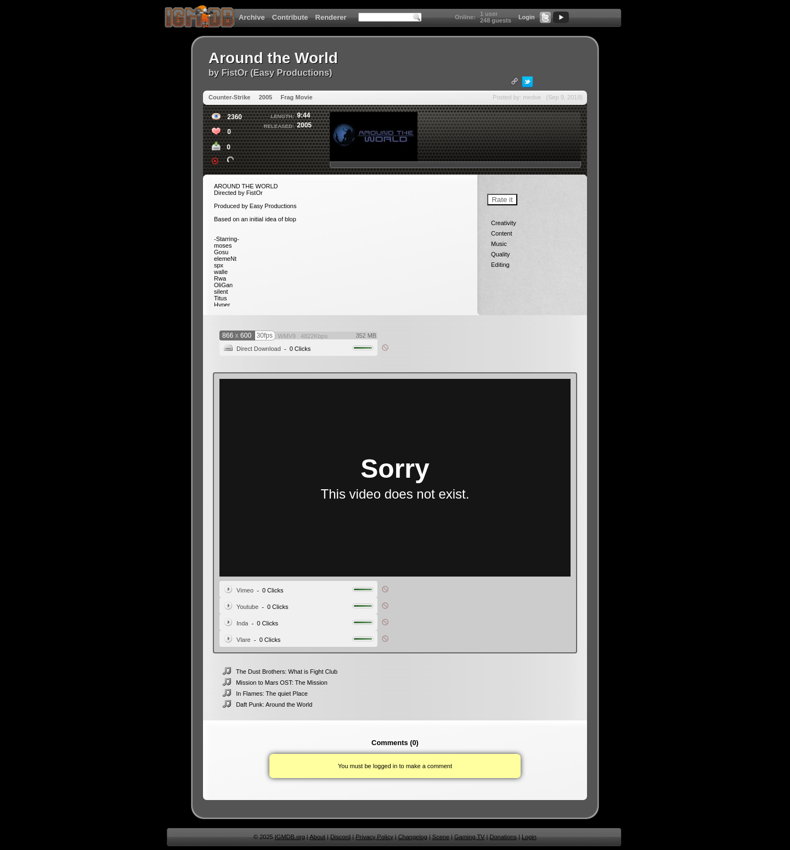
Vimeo (244, 590)
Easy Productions (291, 72)
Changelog (412, 837)
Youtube (247, 606)
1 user (489, 13)
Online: (465, 17)
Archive (252, 17)
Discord (340, 837)
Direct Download (258, 348)
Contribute (290, 17)
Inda (242, 623)
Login (526, 17)
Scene (440, 837)
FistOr (235, 72)
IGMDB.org (290, 837)
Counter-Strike (229, 97)
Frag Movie (296, 97)
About (317, 837)
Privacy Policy (374, 837)
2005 (265, 97)
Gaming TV (469, 837)
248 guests (495, 20)
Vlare (243, 639)
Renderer (331, 17)
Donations (503, 837)
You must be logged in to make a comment (395, 766)
